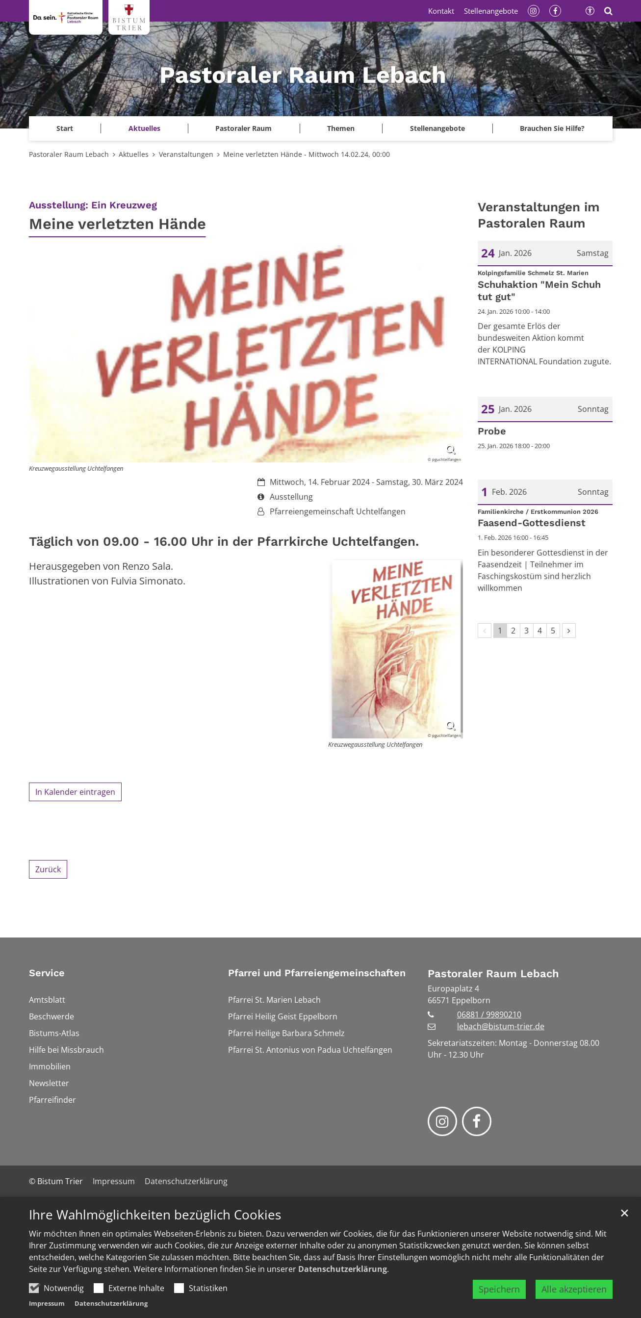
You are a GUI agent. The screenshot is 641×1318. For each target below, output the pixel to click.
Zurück (48, 869)
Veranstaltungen (186, 154)
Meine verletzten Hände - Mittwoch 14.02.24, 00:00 (306, 154)
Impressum (47, 1303)
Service (47, 973)
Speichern (499, 1289)
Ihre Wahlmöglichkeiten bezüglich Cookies (155, 1215)
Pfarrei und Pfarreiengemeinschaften (317, 973)
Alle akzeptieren (574, 1289)
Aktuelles (134, 154)
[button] (65, 128)
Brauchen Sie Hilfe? (552, 128)
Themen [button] (341, 128)
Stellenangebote (437, 128)
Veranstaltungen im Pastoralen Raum (539, 215)
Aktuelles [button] (144, 128)
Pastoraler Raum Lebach (69, 154)
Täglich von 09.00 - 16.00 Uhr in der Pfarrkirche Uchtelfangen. (224, 541)
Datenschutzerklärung (342, 1269)
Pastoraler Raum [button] (243, 128)
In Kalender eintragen (75, 791)
